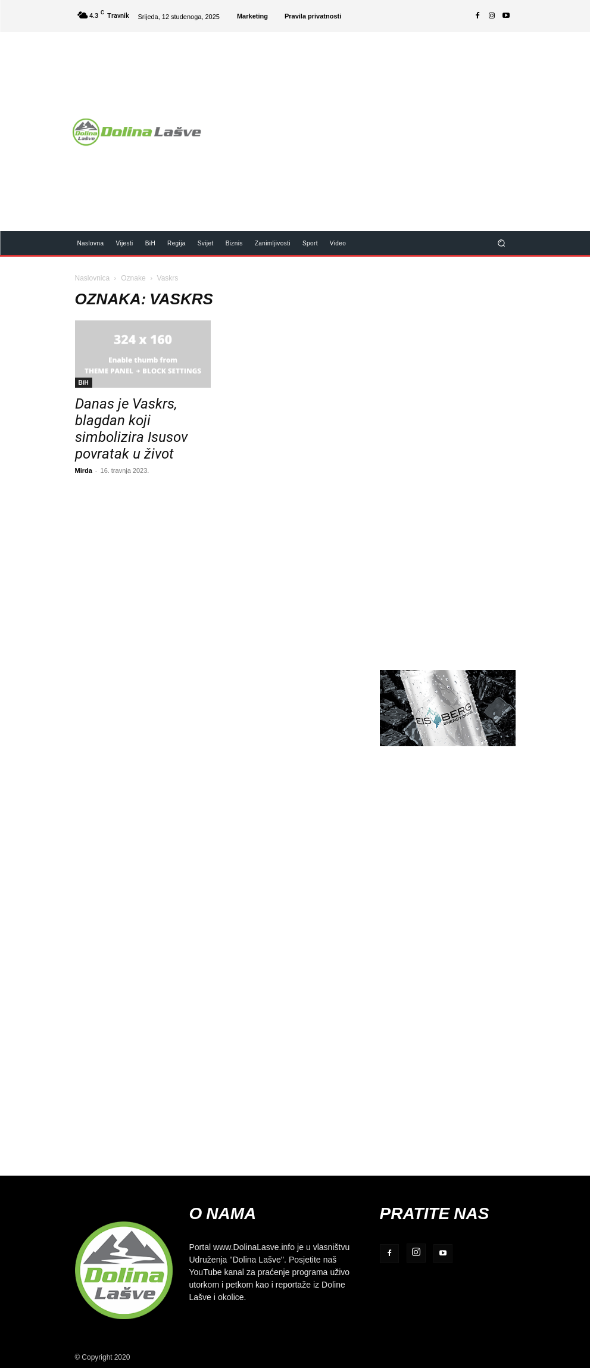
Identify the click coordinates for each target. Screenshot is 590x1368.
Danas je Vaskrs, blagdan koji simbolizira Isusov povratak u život (131, 428)
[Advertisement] (401, 123)
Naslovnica (92, 278)
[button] (501, 242)
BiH (84, 382)
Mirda (83, 470)
